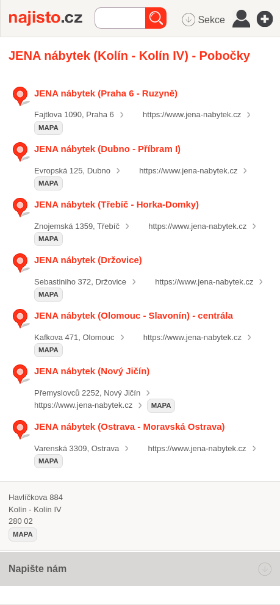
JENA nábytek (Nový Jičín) (91, 371)
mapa (48, 127)
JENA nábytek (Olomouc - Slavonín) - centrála (133, 315)
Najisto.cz (52, 18)
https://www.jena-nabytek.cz (192, 114)
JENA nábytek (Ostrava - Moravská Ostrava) (129, 426)
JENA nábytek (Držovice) (88, 260)
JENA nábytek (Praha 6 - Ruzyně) (106, 93)
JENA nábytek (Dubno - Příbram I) (107, 148)
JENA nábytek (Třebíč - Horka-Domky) (116, 204)
